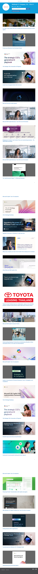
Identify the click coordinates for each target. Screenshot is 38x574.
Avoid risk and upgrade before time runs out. (12, 84)
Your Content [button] (20, 1)
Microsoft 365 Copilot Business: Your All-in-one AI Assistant (15, 121)
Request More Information (15, 11)
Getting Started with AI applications (10, 528)
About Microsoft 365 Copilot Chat (10, 270)
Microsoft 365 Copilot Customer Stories (11, 323)
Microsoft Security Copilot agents (10, 103)
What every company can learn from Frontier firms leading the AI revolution (19, 251)
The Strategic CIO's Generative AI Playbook (12, 66)
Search (28, 8)
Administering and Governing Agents (10, 565)
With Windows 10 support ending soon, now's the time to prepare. (17, 510)
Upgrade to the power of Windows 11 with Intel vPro (14, 233)
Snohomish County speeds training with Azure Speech (14, 455)
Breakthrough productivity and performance (12, 436)
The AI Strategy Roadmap (8, 214)
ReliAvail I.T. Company (19, 4)
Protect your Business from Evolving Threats (12, 48)
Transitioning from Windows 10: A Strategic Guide (13, 547)
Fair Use (7, 569)
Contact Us (3, 569)
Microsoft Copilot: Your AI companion (11, 196)
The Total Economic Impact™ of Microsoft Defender (14, 178)
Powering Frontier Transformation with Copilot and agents (15, 491)
